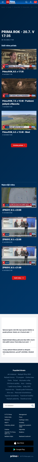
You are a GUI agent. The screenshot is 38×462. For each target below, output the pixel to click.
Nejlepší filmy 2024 (24, 374)
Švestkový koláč (26, 399)
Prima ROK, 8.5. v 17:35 (13, 71)
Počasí (15, 380)
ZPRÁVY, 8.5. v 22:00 (11, 239)
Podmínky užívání (9, 425)
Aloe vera (10, 393)
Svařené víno (10, 389)
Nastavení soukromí (25, 436)
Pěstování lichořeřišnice (23, 393)
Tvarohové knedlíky (26, 396)
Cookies (7, 429)
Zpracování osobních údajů (25, 425)
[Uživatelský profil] (31, 2)
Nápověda (22, 429)
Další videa (19, 277)
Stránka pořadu (19, 145)
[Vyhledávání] (26, 2)
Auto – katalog (26, 383)
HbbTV (7, 422)
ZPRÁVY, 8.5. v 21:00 (11, 267)
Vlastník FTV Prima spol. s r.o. (10, 432)
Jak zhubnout (11, 374)
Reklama (7, 420)
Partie (10, 380)
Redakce (21, 432)
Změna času (30, 377)
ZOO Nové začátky (13, 383)
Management (23, 414)
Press (20, 417)
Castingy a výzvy (23, 420)
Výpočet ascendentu (12, 396)
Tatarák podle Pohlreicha (24, 389)
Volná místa (8, 417)
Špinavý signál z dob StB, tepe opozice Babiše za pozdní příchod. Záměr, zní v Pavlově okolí (18, 331)
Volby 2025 (26, 386)
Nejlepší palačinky (13, 399)
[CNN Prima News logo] (10, 2)
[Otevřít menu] (3, 2)
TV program (20, 377)
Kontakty (21, 422)
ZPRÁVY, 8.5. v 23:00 (11, 210)
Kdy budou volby (24, 380)
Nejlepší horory (9, 377)
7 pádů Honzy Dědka (14, 386)
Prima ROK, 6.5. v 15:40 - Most (16, 132)
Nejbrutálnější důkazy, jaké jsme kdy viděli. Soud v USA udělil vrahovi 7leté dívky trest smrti (19, 341)
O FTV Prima (8, 414)
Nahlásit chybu (9, 436)
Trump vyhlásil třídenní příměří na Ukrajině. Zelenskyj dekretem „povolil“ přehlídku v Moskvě (18, 352)
